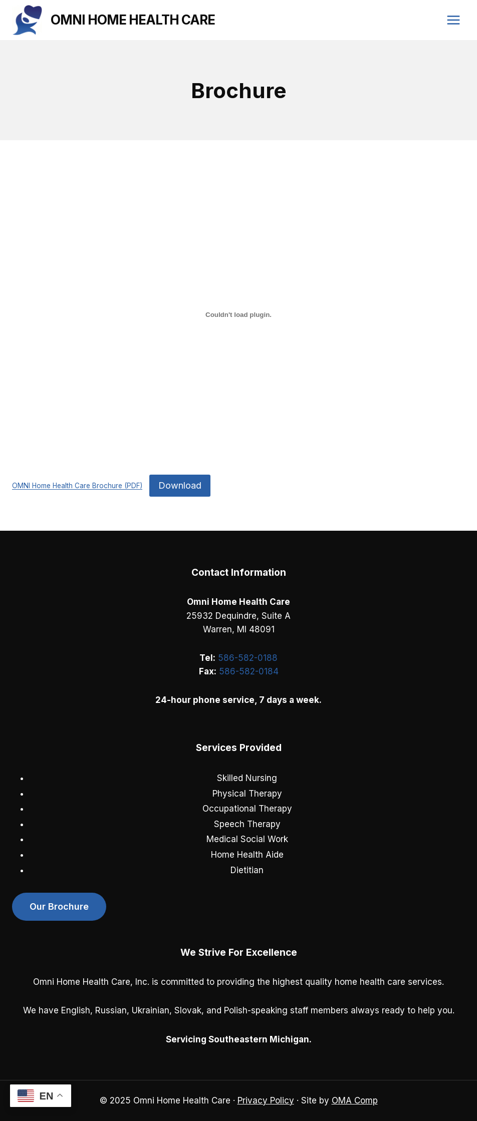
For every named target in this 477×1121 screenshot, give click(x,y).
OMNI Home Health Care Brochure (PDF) (77, 486)
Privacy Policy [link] (265, 1100)
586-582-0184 (249, 671)
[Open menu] (453, 20)
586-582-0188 (248, 658)
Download (179, 485)
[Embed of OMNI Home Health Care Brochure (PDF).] (238, 314)
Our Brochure (59, 906)
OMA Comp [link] (355, 1100)
